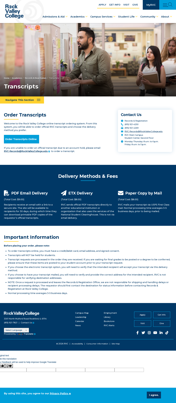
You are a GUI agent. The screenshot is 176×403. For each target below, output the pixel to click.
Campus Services (101, 16)
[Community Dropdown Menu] (157, 17)
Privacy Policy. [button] (59, 393)
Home (6, 78)
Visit (126, 4)
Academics (77, 16)
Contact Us (26, 322)
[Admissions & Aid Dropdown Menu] (66, 17)
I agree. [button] (154, 395)
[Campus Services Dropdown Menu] (114, 17)
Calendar (79, 321)
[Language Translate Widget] (16, 330)
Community (147, 16)
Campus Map (82, 313)
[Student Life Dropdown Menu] (136, 17)
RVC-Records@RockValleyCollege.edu (26, 151)
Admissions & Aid (54, 16)
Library (107, 317)
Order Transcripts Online (21, 139)
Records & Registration (35, 78)
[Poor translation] (9, 366)
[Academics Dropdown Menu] (86, 17)
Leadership (80, 317)
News (78, 325)
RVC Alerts (109, 325)
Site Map (116, 344)
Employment (110, 313)
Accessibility (77, 344)
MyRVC (151, 4)
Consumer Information (97, 344)
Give (135, 4)
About (165, 16)
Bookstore (109, 321)
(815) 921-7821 (10, 322)
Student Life (126, 16)
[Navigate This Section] (22, 100)
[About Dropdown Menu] (171, 17)
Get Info (114, 4)
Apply (102, 4)
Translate (24, 334)
